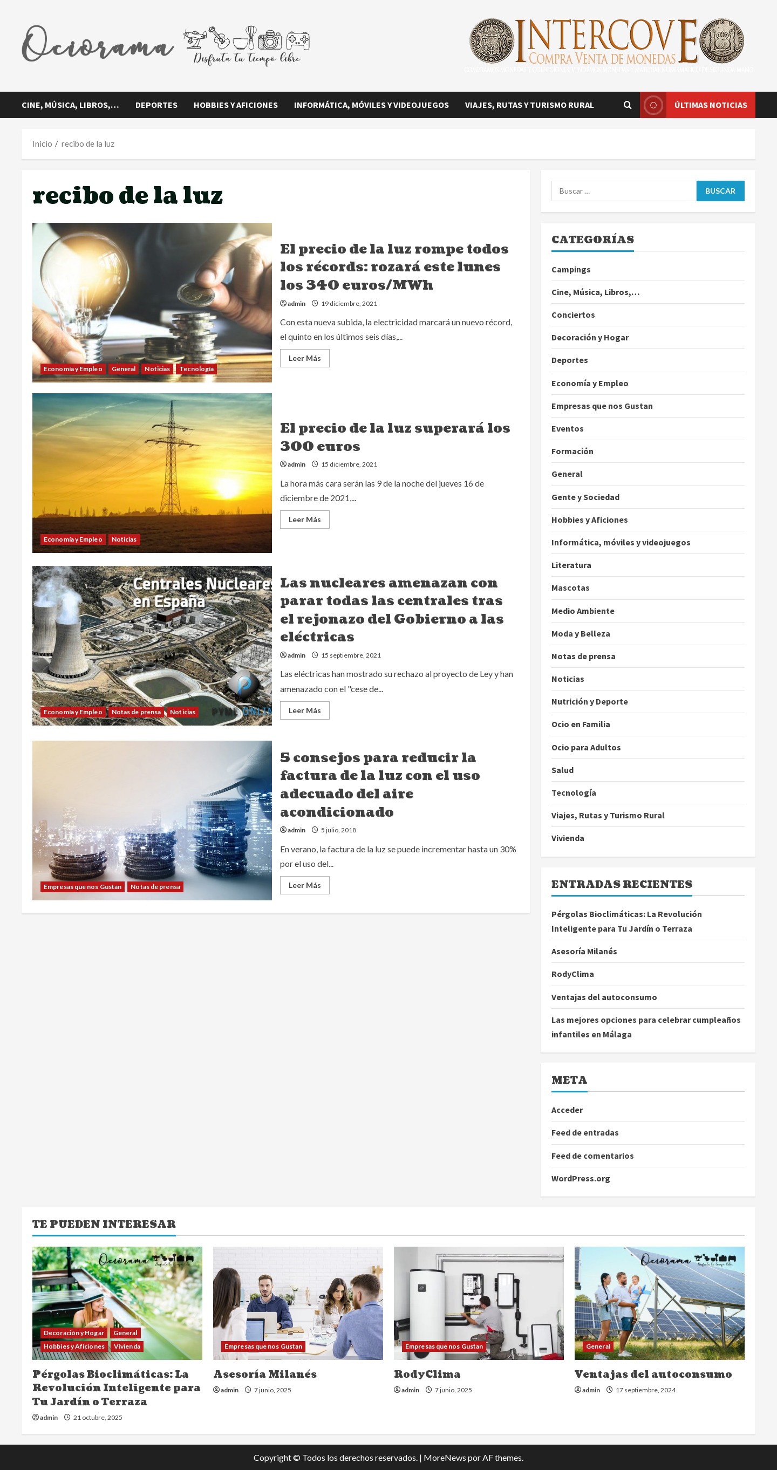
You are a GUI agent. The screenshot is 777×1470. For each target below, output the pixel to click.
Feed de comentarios (592, 1155)
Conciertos (573, 314)
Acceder (567, 1109)
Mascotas (570, 587)
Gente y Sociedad (585, 496)
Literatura (571, 564)
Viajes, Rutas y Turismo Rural (529, 104)
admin (296, 303)
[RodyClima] (479, 1303)
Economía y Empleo (73, 369)
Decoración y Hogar (590, 337)
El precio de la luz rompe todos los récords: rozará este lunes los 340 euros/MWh (152, 302)
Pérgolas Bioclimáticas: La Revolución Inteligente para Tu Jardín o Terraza (116, 1388)
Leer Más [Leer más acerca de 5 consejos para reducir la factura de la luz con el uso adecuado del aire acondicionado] (309, 887)
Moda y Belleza (580, 633)
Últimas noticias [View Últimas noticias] (693, 105)
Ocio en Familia (580, 724)
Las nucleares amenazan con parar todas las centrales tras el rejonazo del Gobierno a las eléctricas (152, 646)
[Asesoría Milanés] (298, 1303)
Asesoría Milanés (584, 951)
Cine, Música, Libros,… (70, 104)
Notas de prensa (136, 712)
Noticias (157, 369)
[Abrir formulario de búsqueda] (628, 104)
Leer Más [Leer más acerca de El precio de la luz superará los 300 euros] (309, 521)
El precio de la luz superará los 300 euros (152, 473)
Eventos (567, 428)
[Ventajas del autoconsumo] (660, 1303)
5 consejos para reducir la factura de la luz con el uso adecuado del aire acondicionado (152, 820)
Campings (571, 269)
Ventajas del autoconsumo (604, 997)
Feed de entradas (585, 1132)
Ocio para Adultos (586, 747)
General (124, 369)
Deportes (156, 104)
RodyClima (572, 973)
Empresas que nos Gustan (82, 887)
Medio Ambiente (583, 610)
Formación (572, 451)
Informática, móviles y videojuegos (371, 104)
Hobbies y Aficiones (236, 104)
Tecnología (196, 369)
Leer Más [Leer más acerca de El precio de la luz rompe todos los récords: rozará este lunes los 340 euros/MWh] (309, 360)
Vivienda (567, 837)
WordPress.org (580, 1178)
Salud (562, 769)
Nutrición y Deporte (589, 701)
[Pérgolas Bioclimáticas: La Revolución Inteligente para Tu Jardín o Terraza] (117, 1303)
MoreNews (445, 1457)
